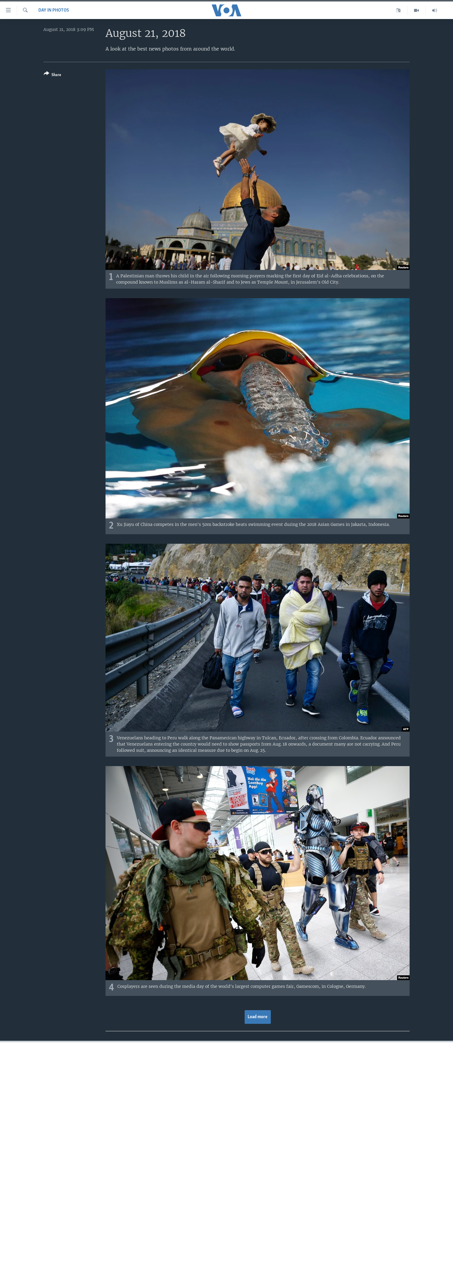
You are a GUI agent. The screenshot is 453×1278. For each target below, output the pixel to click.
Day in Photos (53, 10)
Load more (258, 1017)
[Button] (52, 75)
